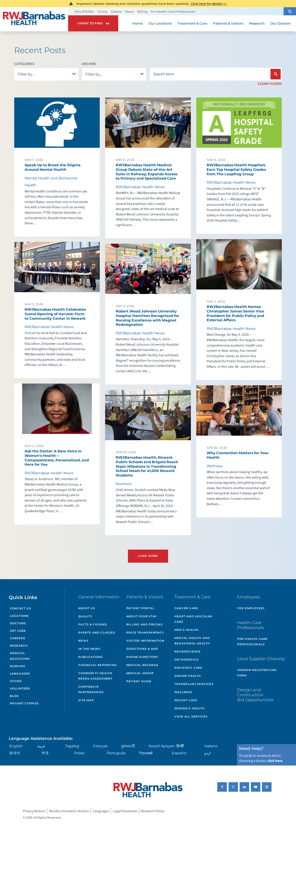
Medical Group (140, 673)
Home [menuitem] (137, 23)
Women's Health (189, 708)
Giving (102, 11)
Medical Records (142, 665)
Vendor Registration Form (257, 672)
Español (179, 753)
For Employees (251, 608)
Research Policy (152, 810)
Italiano (210, 746)
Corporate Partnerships (91, 689)
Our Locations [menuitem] (160, 23)
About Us (86, 608)
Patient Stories (24, 703)
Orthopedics (186, 659)
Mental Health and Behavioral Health (192, 640)
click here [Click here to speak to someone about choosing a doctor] (274, 760)
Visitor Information (145, 640)
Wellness (183, 692)
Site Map (86, 700)
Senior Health (187, 676)
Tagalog (72, 746)
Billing (142, 11)
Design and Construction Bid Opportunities (255, 694)
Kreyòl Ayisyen (162, 746)
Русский (146, 753)
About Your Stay (141, 616)
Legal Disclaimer (125, 810)
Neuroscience (187, 651)
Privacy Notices (34, 810)
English (16, 746)
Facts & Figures (92, 624)
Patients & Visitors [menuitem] (228, 23)
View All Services (191, 716)
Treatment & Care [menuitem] (192, 23)
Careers (116, 11)
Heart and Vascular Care (193, 619)
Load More (148, 555)
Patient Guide (139, 681)
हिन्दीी (180, 746)
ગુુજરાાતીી (128, 746)
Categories (24, 64)
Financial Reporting (97, 665)
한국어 (14, 753)
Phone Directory (142, 657)
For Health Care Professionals (173, 11)
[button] (290, 11)
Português (116, 753)
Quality (85, 616)
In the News (89, 648)
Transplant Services (194, 684)
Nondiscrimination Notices (69, 810)
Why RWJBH (84, 11)
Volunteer (20, 688)
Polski (79, 753)
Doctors (18, 623)
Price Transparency (145, 632)
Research (19, 645)
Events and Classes (96, 632)
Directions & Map (142, 648)
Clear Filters (270, 84)
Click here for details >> (209, 3)
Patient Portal (140, 608)
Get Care (18, 630)
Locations (19, 616)
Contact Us (20, 608)
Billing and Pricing (144, 624)
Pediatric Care (188, 667)
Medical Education (20, 655)
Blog (14, 696)
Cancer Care (186, 608)
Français (100, 746)
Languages (20, 673)
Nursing (17, 666)
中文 (45, 753)
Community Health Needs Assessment (95, 675)
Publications (90, 657)
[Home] (34, 19)
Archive (89, 64)
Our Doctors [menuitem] (280, 23)
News (129, 11)
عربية (41, 746)
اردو (207, 753)
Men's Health (186, 629)
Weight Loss (185, 700)
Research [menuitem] (257, 23)
